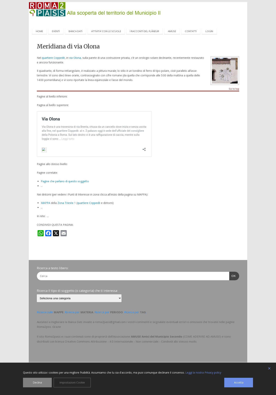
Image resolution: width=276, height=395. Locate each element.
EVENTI (56, 31)
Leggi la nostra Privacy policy (203, 372)
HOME (39, 31)
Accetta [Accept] (238, 382)
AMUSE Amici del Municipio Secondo (156, 336)
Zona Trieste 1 (67, 203)
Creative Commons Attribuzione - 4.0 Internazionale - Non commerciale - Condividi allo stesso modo (130, 341)
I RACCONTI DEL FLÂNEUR (144, 31)
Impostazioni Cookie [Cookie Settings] (72, 382)
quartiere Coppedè (53, 58)
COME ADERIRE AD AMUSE (202, 336)
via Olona (75, 58)
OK (232, 275)
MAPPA (45, 203)
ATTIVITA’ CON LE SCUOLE (106, 31)
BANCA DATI (75, 31)
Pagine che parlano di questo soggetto (65, 181)
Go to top (234, 89)
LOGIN (209, 31)
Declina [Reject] (37, 382)
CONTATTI (191, 31)
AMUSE (172, 31)
